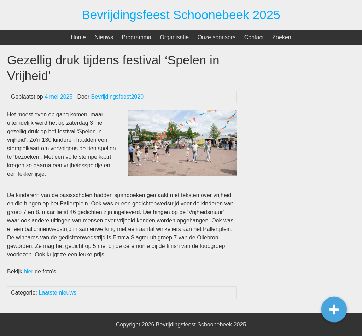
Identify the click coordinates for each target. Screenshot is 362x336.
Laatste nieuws (57, 293)
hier (28, 271)
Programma (136, 37)
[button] (334, 309)
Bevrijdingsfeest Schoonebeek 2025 (181, 15)
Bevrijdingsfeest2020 (117, 97)
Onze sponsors (217, 37)
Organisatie (174, 37)
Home (78, 37)
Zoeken (281, 37)
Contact (254, 37)
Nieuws (103, 37)
